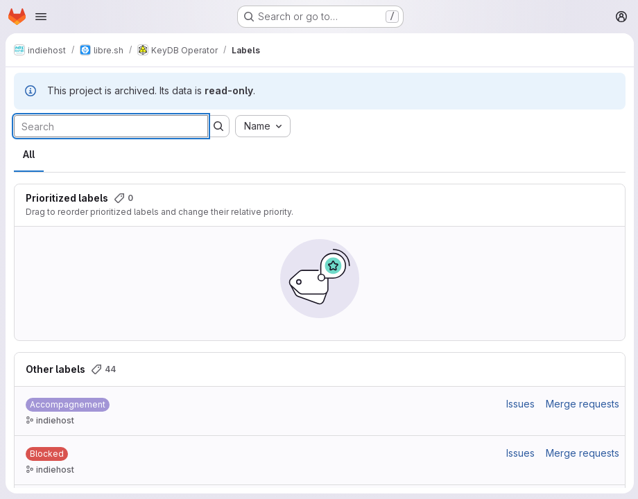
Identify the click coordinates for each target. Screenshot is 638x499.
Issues (519, 404)
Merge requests (581, 404)
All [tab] (29, 154)
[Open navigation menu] (41, 17)
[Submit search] (218, 126)
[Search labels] (111, 126)
